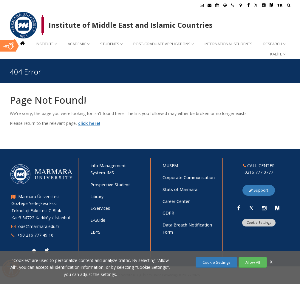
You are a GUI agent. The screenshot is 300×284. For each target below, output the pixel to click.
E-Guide (97, 220)
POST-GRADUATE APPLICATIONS (163, 43)
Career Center (176, 201)
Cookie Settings (259, 222)
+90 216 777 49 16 (35, 235)
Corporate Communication (189, 177)
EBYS (95, 232)
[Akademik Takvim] (217, 5)
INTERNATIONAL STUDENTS (229, 43)
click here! (89, 123)
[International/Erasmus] (225, 5)
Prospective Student (110, 184)
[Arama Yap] (288, 6)
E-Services (100, 208)
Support (258, 190)
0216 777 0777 (259, 172)
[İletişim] (233, 5)
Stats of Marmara (180, 189)
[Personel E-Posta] (209, 5)
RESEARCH (274, 43)
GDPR (168, 213)
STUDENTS (111, 43)
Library (96, 196)
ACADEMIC (78, 43)
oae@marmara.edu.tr (38, 226)
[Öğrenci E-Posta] (202, 5)
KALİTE (277, 54)
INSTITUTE (46, 43)
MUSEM (170, 165)
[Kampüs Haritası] (240, 5)
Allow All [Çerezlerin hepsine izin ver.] (252, 262)
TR (279, 5)
